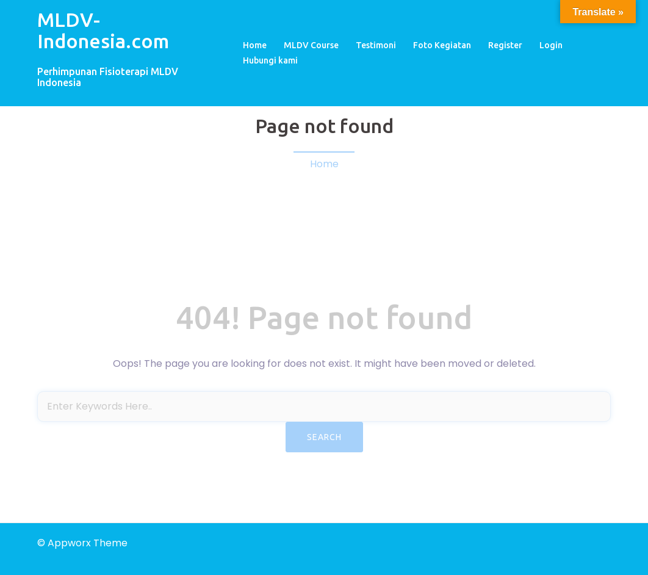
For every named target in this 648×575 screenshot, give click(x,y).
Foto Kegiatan (442, 45)
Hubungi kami (270, 60)
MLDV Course (311, 45)
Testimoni (376, 45)
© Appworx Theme (82, 543)
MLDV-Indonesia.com (103, 30)
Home (255, 45)
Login (551, 45)
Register (505, 45)
